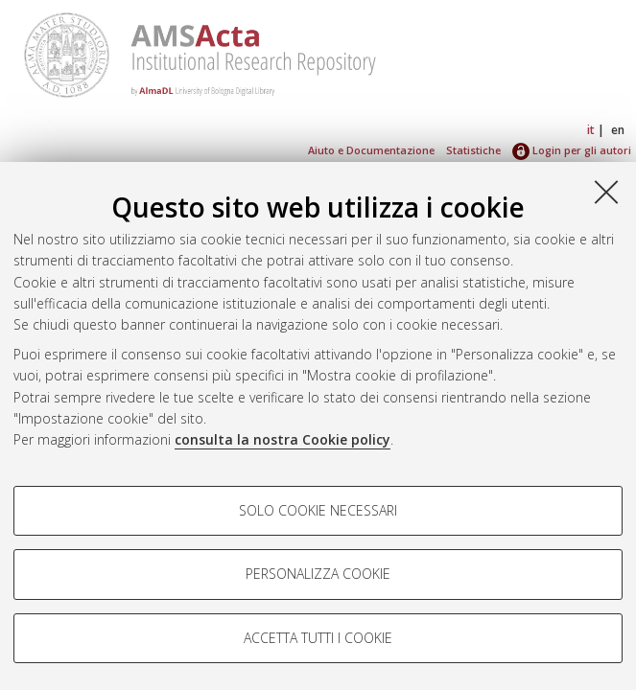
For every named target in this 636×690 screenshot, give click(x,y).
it (591, 130)
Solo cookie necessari (318, 510)
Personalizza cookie (318, 573)
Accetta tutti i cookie (318, 638)
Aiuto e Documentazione (371, 150)
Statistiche (473, 150)
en (617, 130)
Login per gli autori (571, 150)
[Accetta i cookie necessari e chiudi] (606, 191)
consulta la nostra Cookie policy (282, 439)
